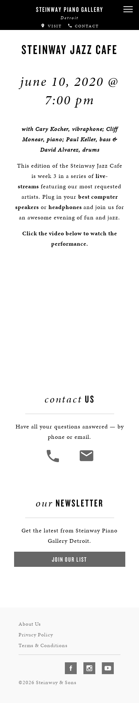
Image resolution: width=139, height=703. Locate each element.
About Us (30, 624)
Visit (51, 26)
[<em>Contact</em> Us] (86, 461)
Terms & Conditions (43, 645)
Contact (83, 26)
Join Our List (69, 559)
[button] (127, 9)
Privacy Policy (36, 634)
